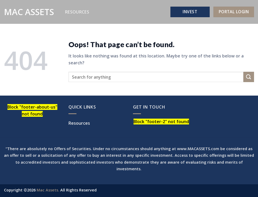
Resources (77, 12)
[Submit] (248, 77)
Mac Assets (29, 12)
